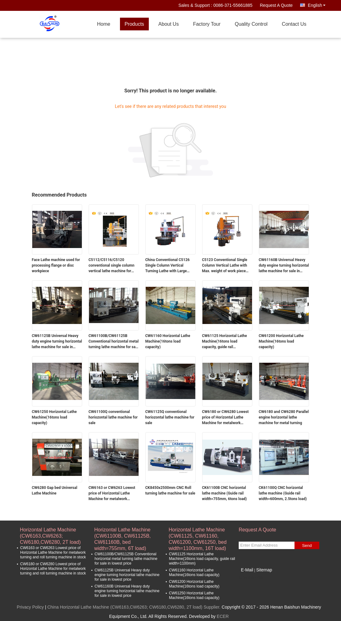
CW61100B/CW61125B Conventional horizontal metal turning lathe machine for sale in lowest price (114, 342)
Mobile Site (251, 577)
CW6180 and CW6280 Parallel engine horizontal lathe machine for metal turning (284, 417)
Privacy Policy (30, 607)
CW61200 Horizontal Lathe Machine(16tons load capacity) (281, 341)
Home (103, 24)
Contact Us (294, 24)
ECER (223, 616)
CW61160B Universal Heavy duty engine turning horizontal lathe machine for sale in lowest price (284, 266)
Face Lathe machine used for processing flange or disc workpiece (56, 265)
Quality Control (251, 24)
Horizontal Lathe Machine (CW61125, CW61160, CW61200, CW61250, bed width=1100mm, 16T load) (198, 533)
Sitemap (264, 569)
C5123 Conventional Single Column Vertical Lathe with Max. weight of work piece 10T (224, 266)
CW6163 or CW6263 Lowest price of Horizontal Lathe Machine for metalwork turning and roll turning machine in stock (112, 494)
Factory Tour (207, 24)
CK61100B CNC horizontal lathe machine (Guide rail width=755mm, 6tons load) (224, 493)
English (317, 5)
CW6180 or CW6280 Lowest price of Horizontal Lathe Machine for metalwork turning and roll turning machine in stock (225, 418)
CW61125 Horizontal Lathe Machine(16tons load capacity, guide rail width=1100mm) (224, 342)
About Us (168, 24)
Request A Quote (276, 5)
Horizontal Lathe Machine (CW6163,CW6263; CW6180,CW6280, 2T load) (50, 533)
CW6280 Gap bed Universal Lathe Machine (55, 490)
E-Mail (247, 569)
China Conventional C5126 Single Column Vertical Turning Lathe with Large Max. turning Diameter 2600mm (167, 266)
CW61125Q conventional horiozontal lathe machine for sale (169, 417)
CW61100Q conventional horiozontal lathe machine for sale (113, 417)
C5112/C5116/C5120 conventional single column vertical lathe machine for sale (112, 266)
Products (134, 24)
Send (307, 545)
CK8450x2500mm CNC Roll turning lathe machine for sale (170, 490)
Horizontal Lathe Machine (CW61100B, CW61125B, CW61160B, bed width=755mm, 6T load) (122, 533)
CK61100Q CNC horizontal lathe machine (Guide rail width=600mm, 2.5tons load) (283, 493)
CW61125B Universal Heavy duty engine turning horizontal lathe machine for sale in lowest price (57, 342)
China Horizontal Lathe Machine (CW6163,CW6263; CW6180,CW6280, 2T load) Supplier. (134, 607)
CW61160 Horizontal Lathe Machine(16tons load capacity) (167, 341)
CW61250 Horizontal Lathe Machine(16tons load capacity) (54, 417)
